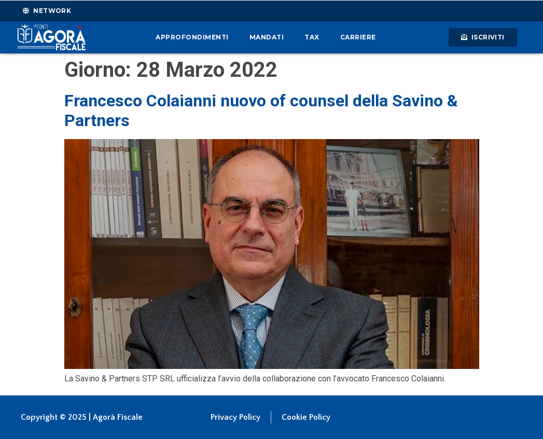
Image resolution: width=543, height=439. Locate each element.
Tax (311, 37)
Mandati (266, 37)
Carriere (358, 37)
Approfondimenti (192, 37)
